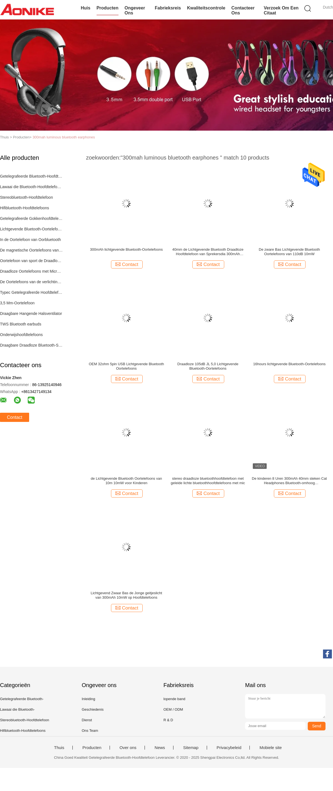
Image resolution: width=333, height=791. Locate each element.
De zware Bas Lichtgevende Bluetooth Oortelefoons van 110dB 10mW (289, 251)
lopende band (174, 699)
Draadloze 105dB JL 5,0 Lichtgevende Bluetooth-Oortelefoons (207, 366)
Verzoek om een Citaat (281, 10)
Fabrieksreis (168, 8)
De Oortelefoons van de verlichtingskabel (31, 282)
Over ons (128, 748)
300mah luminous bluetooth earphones (63, 137)
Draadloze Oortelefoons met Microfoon (31, 271)
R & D (168, 720)
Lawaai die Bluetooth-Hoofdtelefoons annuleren (31, 187)
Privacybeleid (229, 748)
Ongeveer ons (135, 10)
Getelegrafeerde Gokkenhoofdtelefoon (31, 218)
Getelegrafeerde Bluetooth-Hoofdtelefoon (31, 176)
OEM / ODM (173, 709)
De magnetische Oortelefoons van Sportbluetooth (31, 250)
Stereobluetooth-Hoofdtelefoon (26, 197)
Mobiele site (270, 748)
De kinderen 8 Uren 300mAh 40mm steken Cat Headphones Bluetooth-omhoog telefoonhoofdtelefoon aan (289, 480)
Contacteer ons (243, 10)
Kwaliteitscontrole (206, 8)
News (160, 748)
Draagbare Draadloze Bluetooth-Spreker (31, 345)
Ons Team (90, 730)
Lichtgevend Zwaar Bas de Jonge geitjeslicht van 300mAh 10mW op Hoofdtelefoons (126, 595)
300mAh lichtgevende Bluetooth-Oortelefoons (126, 249)
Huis (85, 8)
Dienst (87, 720)
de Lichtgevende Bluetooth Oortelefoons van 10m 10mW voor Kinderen (126, 480)
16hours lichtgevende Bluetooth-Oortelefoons (289, 364)
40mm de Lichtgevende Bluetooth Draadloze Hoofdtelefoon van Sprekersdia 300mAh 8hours (208, 251)
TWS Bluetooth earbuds (20, 324)
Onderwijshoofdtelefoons (21, 334)
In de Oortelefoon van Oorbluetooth (30, 239)
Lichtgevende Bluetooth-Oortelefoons (31, 229)
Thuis (59, 748)
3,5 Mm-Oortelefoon (17, 303)
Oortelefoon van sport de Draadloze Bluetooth (31, 260)
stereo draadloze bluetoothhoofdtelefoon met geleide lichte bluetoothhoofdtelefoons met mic (208, 480)
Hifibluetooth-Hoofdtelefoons (24, 208)
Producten (107, 8)
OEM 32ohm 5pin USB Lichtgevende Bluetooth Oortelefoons (126, 366)
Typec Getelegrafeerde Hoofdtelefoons (31, 292)
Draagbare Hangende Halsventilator (31, 313)
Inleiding (88, 699)
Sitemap (190, 748)
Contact (14, 417)
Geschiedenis (93, 709)
